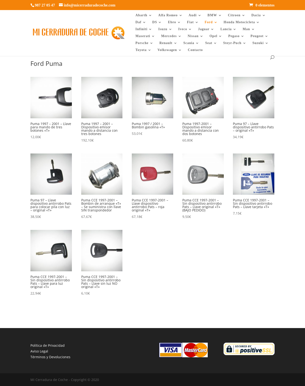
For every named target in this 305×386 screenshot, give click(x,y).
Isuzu (162, 29)
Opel (213, 36)
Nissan (193, 36)
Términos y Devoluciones (50, 357)
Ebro (172, 22)
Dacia (256, 15)
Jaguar (203, 29)
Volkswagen (167, 50)
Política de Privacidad (47, 345)
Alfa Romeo (168, 15)
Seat (208, 43)
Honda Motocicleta (239, 22)
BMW (212, 15)
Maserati (142, 36)
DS (154, 22)
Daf (138, 22)
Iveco (182, 29)
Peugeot (256, 36)
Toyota (141, 50)
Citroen (234, 15)
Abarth (141, 15)
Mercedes (169, 36)
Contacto (195, 50)
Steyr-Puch (232, 43)
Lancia (226, 29)
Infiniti (141, 29)
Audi (193, 15)
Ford (209, 22)
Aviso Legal (39, 351)
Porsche (141, 43)
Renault (165, 43)
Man (246, 29)
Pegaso (234, 36)
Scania (188, 43)
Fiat (190, 22)
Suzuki (258, 43)
